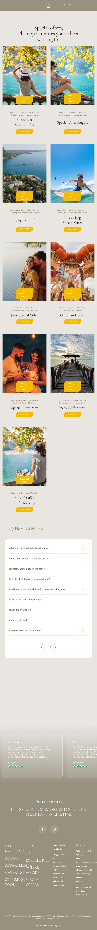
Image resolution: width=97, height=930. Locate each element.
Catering (14, 872)
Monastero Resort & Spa (60, 868)
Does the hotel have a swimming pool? (46, 579)
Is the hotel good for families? (46, 599)
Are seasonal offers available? (46, 630)
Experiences (35, 860)
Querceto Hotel (59, 862)
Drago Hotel (57, 877)
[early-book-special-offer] (24, 472)
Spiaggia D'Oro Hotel (58, 856)
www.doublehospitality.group (48, 925)
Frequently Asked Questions (83, 889)
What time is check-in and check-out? (46, 558)
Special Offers (33, 882)
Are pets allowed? (46, 620)
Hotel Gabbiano (14, 849)
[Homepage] (48, 5)
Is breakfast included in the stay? (46, 568)
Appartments (14, 865)
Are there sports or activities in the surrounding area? (46, 589)
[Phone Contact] (65, 5)
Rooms (11, 858)
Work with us (81, 895)
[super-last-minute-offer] (24, 93)
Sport (31, 853)
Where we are (32, 870)
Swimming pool (14, 882)
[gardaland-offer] (72, 286)
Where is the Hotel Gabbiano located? (46, 548)
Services (34, 846)
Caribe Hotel (58, 881)
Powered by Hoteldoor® (55, 918)
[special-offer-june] (24, 286)
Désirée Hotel (58, 873)
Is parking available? (46, 609)
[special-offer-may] (24, 378)
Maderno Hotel (59, 885)
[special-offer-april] (72, 378)
